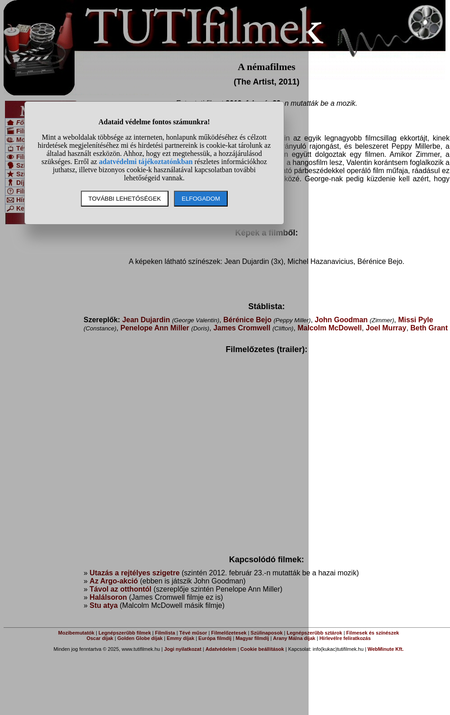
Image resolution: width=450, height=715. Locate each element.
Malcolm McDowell (329, 328)
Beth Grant (429, 328)
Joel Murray (386, 328)
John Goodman (341, 320)
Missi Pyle (415, 320)
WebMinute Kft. (386, 649)
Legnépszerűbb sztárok (314, 632)
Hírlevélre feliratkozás (345, 638)
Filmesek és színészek (372, 632)
